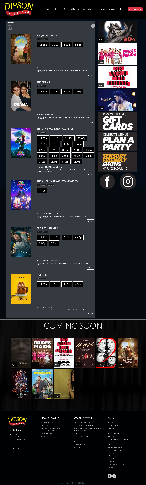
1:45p (78, 144)
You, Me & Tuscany (47, 422)
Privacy (110, 470)
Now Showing (73, 9)
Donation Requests (114, 433)
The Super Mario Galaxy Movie (50, 428)
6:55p (78, 44)
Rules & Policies (112, 461)
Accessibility (111, 467)
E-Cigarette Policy (113, 459)
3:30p (42, 190)
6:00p (65, 155)
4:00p (77, 149)
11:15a (56, 138)
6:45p (88, 155)
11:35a (43, 44)
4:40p (67, 91)
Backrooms (77, 447)
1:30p (67, 144)
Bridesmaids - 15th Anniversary (84, 425)
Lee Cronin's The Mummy (82, 422)
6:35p (78, 284)
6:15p (77, 155)
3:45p (65, 149)
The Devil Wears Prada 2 (82, 436)
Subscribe (101, 9)
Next (93, 26)
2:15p (55, 91)
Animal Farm (78, 439)
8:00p (54, 161)
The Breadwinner (79, 444)
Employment (111, 431)
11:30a (68, 138)
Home (46, 9)
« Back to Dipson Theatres (16, 449)
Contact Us (111, 428)
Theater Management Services (117, 464)
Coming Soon (87, 9)
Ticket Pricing (112, 456)
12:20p (43, 237)
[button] (121, 9)
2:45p (54, 149)
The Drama (44, 425)
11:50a (43, 91)
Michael (76, 433)
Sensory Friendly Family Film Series (118, 439)
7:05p (78, 91)
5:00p (42, 155)
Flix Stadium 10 (58, 9)
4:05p (67, 284)
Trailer (90, 75)
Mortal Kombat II (79, 442)
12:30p (43, 144)
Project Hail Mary (46, 433)
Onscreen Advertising (114, 450)
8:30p (77, 161)
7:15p (42, 161)
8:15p (65, 161)
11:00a (43, 138)
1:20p (55, 237)
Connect (111, 9)
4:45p (78, 237)
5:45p (54, 155)
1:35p (55, 284)
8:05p (54, 243)
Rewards (110, 422)
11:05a (43, 284)
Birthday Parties (113, 445)
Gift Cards (111, 436)
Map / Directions (113, 425)
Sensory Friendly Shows (115, 447)
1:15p (55, 144)
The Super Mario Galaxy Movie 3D (51, 431)
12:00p (81, 138)
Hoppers (43, 436)
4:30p (67, 44)
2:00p (55, 44)
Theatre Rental (112, 453)
